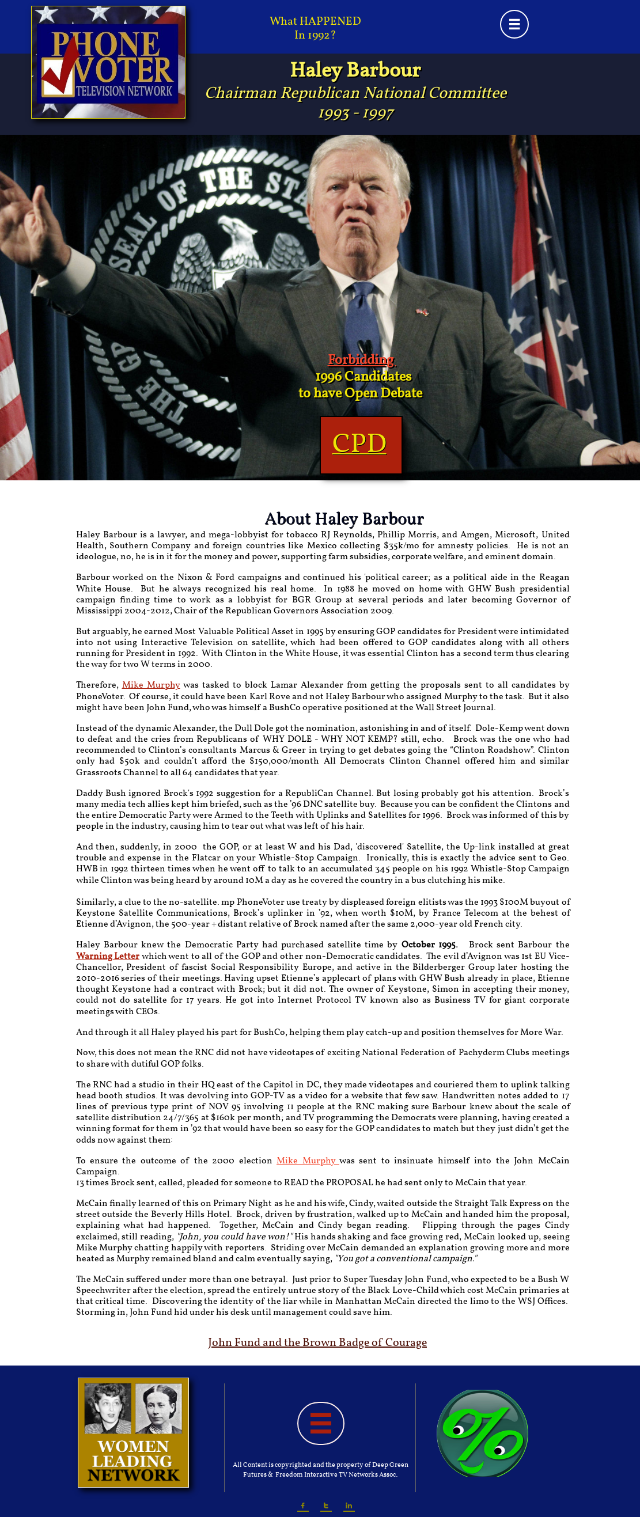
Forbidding (362, 360)
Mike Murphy (151, 685)
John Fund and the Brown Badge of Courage (317, 1343)
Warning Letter (108, 956)
